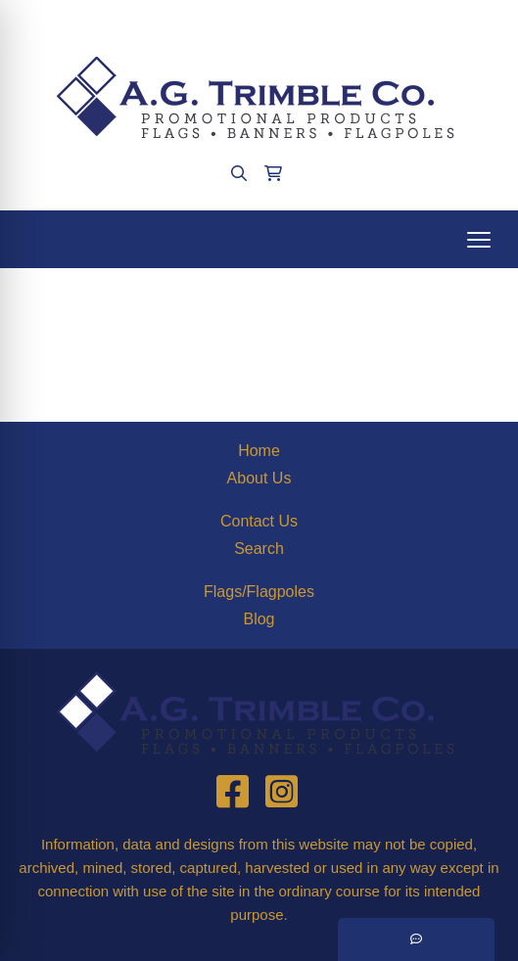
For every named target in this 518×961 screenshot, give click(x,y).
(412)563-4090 (179, 21)
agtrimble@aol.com (312, 21)
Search (259, 548)
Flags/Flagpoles (259, 591)
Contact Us (259, 521)
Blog (258, 619)
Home (259, 450)
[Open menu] (478, 239)
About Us (259, 478)
